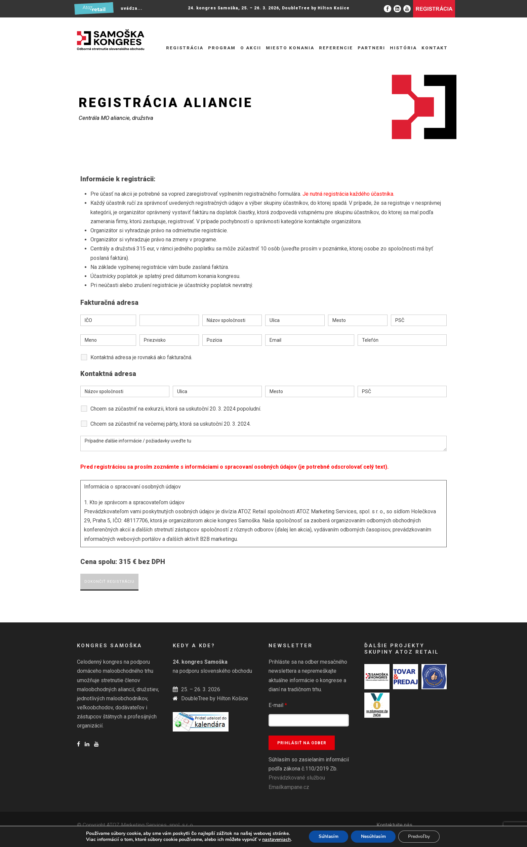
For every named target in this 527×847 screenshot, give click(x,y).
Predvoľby (420, 836)
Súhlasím (328, 836)
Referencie (336, 47)
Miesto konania (290, 47)
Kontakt (434, 47)
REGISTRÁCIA (184, 47)
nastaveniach (275, 840)
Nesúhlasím (373, 836)
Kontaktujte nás (394, 825)
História (403, 47)
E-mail (278, 705)
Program (222, 47)
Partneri (371, 47)
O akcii (250, 47)
